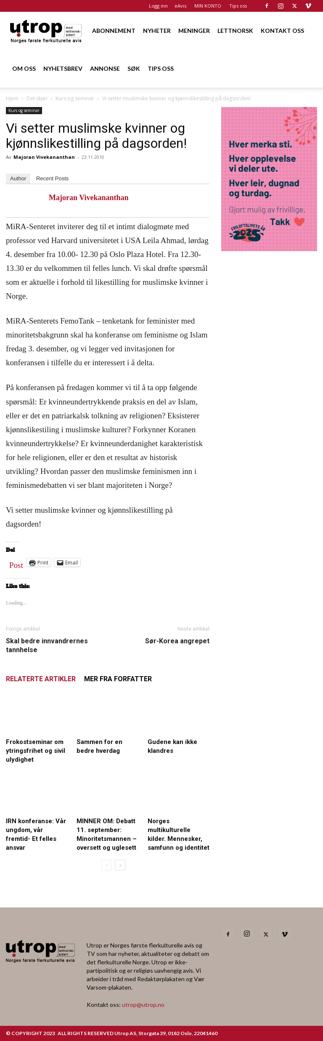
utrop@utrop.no (143, 1004)
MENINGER (194, 30)
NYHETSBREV (62, 68)
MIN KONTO (207, 6)
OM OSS (24, 68)
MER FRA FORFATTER (118, 679)
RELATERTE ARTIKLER (41, 679)
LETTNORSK (235, 30)
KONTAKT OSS (282, 30)
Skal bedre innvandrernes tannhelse (47, 645)
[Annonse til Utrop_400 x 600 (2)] (269, 248)
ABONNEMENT (113, 30)
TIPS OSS (161, 68)
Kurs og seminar (75, 98)
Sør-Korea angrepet (177, 641)
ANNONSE (105, 68)
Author (18, 178)
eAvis (180, 6)
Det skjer (37, 98)
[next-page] (120, 865)
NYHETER (157, 30)
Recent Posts (52, 178)
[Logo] (46, 31)
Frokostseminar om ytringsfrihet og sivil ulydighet (35, 750)
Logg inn (158, 6)
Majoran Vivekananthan (44, 157)
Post (16, 563)
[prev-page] (106, 865)
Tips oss (238, 6)
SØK (133, 68)
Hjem (12, 98)
